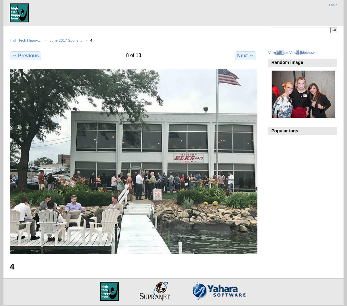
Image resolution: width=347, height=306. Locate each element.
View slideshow (302, 52)
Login (333, 5)
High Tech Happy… (25, 40)
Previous (25, 55)
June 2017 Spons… (66, 40)
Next (245, 55)
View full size (278, 52)
